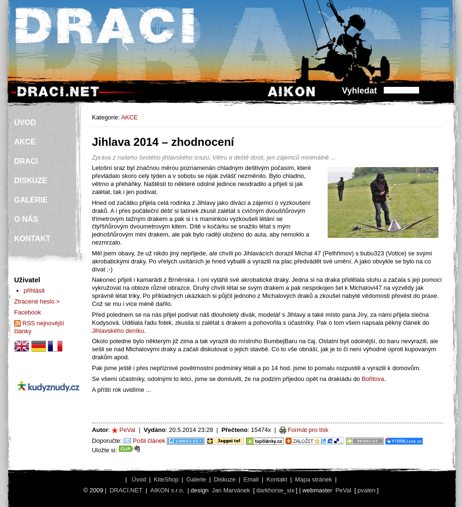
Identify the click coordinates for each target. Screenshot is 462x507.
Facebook (27, 312)
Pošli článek (149, 440)
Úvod (139, 479)
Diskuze (225, 479)
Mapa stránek (313, 479)
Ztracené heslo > (37, 301)
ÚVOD (25, 122)
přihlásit (34, 290)
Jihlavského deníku (118, 330)
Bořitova (373, 378)
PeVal (127, 429)
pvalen (366, 490)
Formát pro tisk (308, 429)
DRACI (26, 161)
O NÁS (26, 219)
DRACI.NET (125, 490)
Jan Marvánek (231, 490)
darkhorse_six (275, 490)
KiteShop (166, 479)
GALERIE (31, 200)
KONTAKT (32, 239)
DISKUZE (30, 181)
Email (250, 479)
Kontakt (276, 479)
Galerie (196, 479)
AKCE (129, 117)
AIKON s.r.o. (167, 490)
